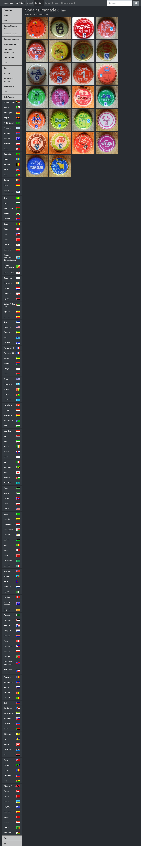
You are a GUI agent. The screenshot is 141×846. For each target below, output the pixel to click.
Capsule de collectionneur (9, 51)
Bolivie (12, 185)
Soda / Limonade (10, 97)
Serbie (12, 703)
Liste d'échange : (68, 3)
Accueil (30, 3)
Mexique (12, 566)
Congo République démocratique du (12, 257)
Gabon (12, 358)
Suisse (12, 744)
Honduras (12, 400)
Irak (12, 436)
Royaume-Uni (12, 682)
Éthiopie (12, 332)
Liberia (12, 509)
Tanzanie (12, 765)
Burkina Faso (12, 208)
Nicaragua (12, 587)
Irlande (12, 446)
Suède (12, 739)
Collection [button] (39, 3)
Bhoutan (12, 180)
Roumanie (12, 677)
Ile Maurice (12, 415)
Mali (12, 545)
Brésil (12, 198)
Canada (12, 229)
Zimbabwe (12, 833)
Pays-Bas (12, 636)
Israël (12, 457)
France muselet (12, 348)
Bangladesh (12, 154)
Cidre (6, 63)
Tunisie (12, 791)
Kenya (12, 488)
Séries (47, 3)
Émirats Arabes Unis (12, 305)
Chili (12, 234)
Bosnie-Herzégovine (12, 191)
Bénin (12, 175)
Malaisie (12, 535)
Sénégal (12, 698)
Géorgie (12, 369)
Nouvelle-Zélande (12, 603)
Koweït (12, 493)
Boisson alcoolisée (11, 34)
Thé (5, 838)
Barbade (12, 159)
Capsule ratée (9, 57)
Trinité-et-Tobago (12, 786)
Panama (12, 625)
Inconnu (7, 73)
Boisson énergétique (11, 39)
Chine (12, 239)
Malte (12, 550)
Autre (6, 15)
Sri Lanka (12, 734)
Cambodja (12, 219)
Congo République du (12, 266)
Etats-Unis (12, 327)
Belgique (12, 164)
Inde (12, 426)
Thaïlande (12, 776)
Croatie (12, 288)
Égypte (12, 299)
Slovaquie (12, 718)
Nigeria (12, 592)
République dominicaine (12, 663)
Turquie (12, 796)
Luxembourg (12, 524)
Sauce (6, 92)
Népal (12, 581)
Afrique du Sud (12, 102)
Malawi (12, 540)
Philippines (12, 646)
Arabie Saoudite (12, 123)
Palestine (12, 620)
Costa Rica (12, 278)
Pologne (12, 651)
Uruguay (12, 807)
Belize (12, 170)
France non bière (12, 353)
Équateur (12, 312)
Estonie (12, 322)
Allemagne (12, 113)
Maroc (12, 555)
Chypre (12, 245)
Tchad (12, 770)
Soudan (12, 729)
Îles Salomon (12, 421)
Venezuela (12, 812)
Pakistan (12, 615)
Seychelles (12, 708)
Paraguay (12, 631)
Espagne (12, 317)
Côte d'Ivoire (12, 283)
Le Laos (12, 498)
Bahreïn (12, 149)
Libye (12, 514)
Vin (5, 843)
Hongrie (12, 410)
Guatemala (12, 384)
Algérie (12, 107)
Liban (12, 504)
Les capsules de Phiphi (14, 3)
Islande (12, 452)
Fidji (12, 338)
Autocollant (8, 10)
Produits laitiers (9, 86)
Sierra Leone (12, 713)
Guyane (12, 395)
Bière (6, 21)
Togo (12, 781)
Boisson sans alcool (11, 44)
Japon (12, 472)
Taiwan (12, 760)
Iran (12, 441)
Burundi (12, 214)
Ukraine (12, 801)
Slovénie (12, 724)
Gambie (12, 363)
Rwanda (12, 693)
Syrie (12, 755)
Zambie (12, 827)
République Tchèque (12, 670)
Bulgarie (12, 203)
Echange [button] (55, 3)
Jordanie (12, 478)
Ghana (12, 374)
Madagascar (12, 529)
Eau (5, 68)
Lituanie (12, 519)
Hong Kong (12, 405)
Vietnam (12, 817)
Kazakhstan (12, 483)
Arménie (12, 133)
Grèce (12, 379)
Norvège (12, 597)
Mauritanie (12, 561)
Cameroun (12, 224)
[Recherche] (119, 3)
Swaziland (12, 750)
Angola (12, 118)
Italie (12, 462)
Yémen (12, 822)
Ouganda (12, 610)
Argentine (12, 128)
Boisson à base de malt (10, 27)
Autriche (12, 144)
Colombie (12, 250)
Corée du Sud (12, 273)
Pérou (12, 641)
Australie (12, 138)
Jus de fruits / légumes (9, 80)
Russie (12, 687)
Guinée (12, 389)
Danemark (12, 294)
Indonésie (12, 431)
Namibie (12, 576)
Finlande (12, 343)
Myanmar (12, 571)
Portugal (12, 656)
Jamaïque (12, 467)
